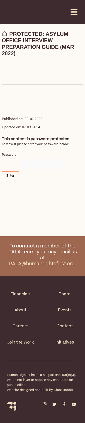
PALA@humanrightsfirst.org (42, 263)
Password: (33, 160)
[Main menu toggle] (74, 11)
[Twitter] (54, 404)
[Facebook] (64, 404)
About (20, 310)
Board (64, 294)
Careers (20, 326)
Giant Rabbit (63, 389)
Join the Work (20, 342)
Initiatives (65, 342)
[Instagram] (45, 404)
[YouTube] (74, 404)
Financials (20, 294)
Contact (65, 326)
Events (64, 310)
